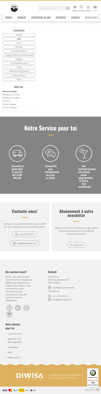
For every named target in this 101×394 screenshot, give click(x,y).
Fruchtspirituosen (19, 63)
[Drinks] (9, 17)
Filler (19, 79)
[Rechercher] (67, 8)
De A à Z (6, 101)
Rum (19, 43)
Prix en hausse (9, 107)
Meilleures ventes (11, 94)
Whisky (19, 47)
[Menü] (97, 369)
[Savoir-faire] (91, 17)
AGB (10, 352)
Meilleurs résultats (11, 98)
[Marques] (22, 17)
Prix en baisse (9, 104)
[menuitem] (54, 8)
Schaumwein (18, 75)
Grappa (19, 59)
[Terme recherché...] (54, 8)
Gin (19, 39)
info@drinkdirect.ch (26, 243)
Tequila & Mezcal (19, 51)
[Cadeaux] (75, 17)
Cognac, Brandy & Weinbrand (19, 55)
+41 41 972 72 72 (26, 234)
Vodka (19, 35)
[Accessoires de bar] (41, 17)
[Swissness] (61, 17)
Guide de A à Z (15, 334)
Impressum (13, 347)
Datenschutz (14, 357)
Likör (19, 67)
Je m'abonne (76, 245)
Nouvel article (9, 91)
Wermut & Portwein (19, 71)
